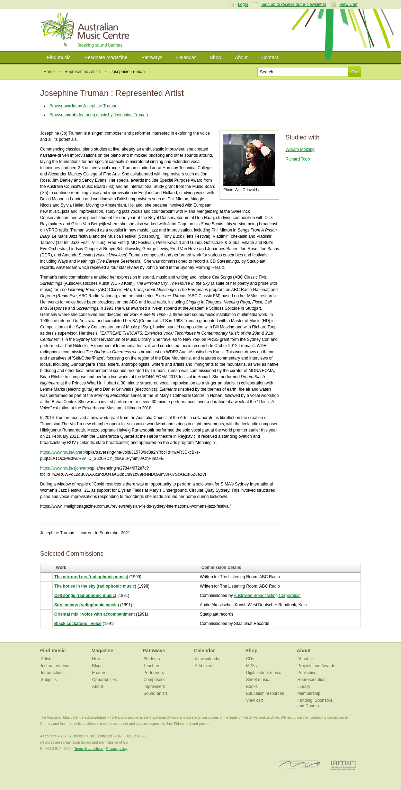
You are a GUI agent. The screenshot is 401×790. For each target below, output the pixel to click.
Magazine (102, 650)
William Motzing (299, 149)
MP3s (251, 665)
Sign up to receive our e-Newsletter (293, 4)
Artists (46, 658)
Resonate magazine (105, 57)
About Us (305, 658)
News (97, 658)
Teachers (151, 665)
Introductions (53, 672)
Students (151, 658)
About (241, 57)
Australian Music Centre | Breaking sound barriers (86, 30)
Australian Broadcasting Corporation (267, 595)
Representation (311, 679)
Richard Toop (297, 159)
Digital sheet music (263, 672)
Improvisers (154, 686)
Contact (269, 57)
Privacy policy (116, 749)
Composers (153, 679)
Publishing (307, 672)
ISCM (299, 765)
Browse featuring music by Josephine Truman (99, 114)
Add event (204, 665)
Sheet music (257, 679)
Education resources (265, 693)
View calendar (208, 658)
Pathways (151, 57)
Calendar (186, 57)
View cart (254, 700)
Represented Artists (82, 71)
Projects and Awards (316, 665)
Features (100, 672)
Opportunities (104, 679)
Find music (59, 57)
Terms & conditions (88, 749)
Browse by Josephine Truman (83, 105)
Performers (153, 672)
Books (252, 686)
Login (243, 4)
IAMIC (343, 765)
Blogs (97, 665)
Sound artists (155, 693)
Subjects (49, 679)
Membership (308, 693)
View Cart (348, 4)
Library (303, 686)
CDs (250, 658)
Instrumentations (56, 665)
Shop (215, 57)
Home (49, 71)
